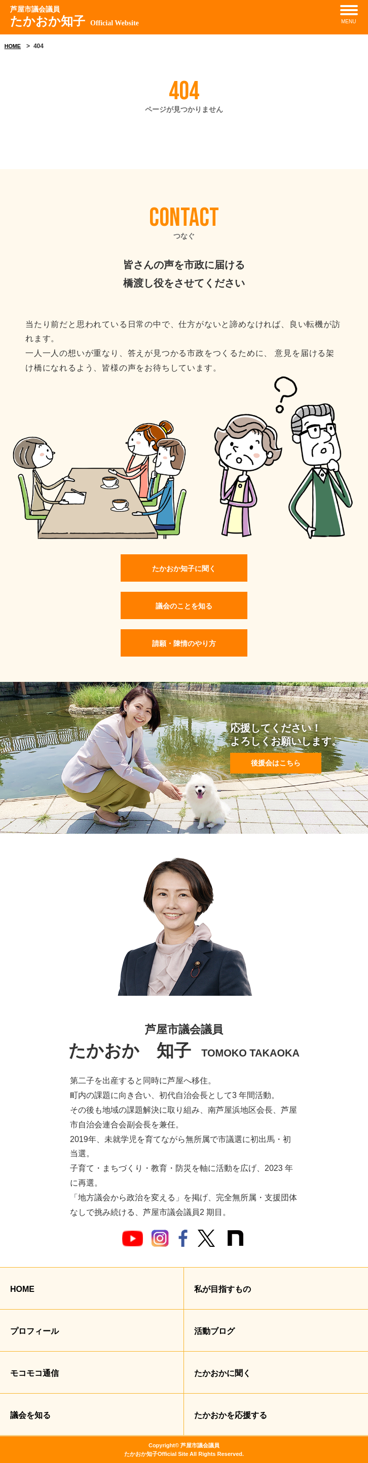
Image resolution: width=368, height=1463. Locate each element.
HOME (13, 46)
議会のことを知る (184, 606)
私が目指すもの (222, 1289)
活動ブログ (214, 1331)
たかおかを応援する (230, 1415)
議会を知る (30, 1415)
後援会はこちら (276, 763)
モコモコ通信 (34, 1373)
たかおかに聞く (222, 1373)
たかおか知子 (74, 16)
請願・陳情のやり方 (184, 643)
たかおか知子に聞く (184, 568)
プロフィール (34, 1331)
